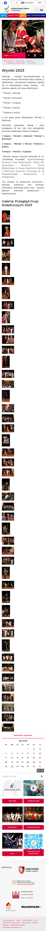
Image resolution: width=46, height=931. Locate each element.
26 (12, 767)
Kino (23, 15)
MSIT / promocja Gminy (36, 15)
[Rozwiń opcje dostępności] (5, 3)
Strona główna (8, 61)
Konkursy (29, 61)
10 (40, 753)
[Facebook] (17, 3)
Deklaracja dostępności (12, 927)
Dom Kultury (13, 15)
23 (34, 762)
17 (40, 758)
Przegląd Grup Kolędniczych (15, 63)
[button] (41, 55)
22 (28, 762)
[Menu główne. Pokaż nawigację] (41, 10)
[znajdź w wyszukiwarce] (42, 776)
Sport (3, 15)
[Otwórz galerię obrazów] (6, 216)
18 (6, 762)
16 (34, 758)
